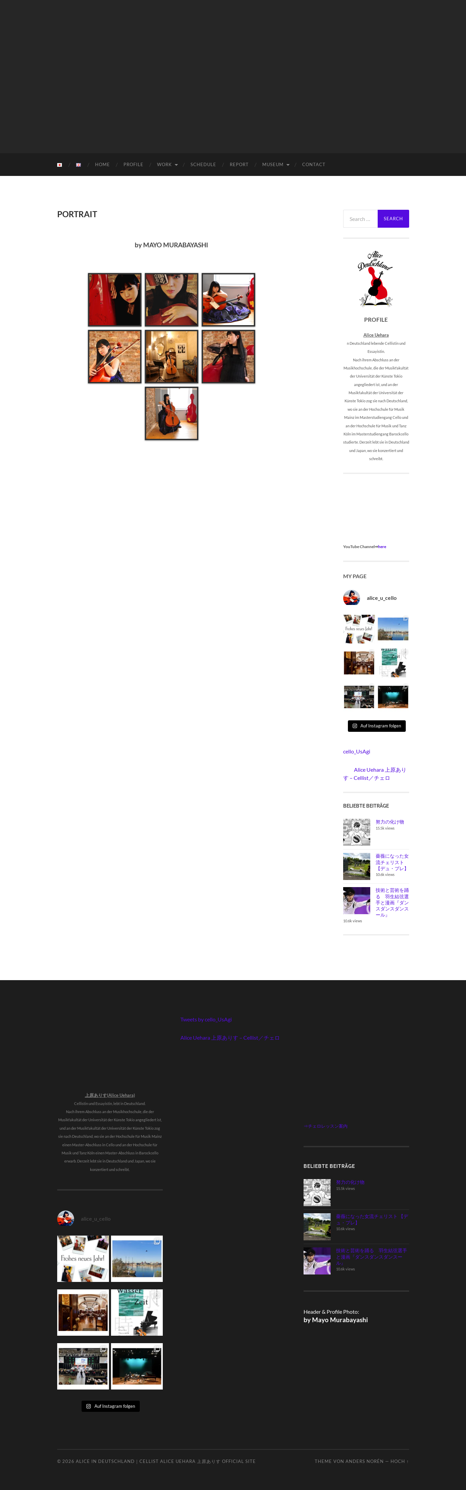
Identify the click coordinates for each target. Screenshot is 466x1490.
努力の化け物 (390, 822)
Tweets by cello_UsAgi (206, 1019)
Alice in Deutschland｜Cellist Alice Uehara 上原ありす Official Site (166, 1461)
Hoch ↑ (400, 1461)
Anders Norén (365, 1461)
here (382, 546)
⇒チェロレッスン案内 (326, 1126)
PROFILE (133, 164)
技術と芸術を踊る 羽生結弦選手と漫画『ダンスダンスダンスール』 (392, 902)
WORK (164, 164)
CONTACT (314, 164)
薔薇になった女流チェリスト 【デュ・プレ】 (392, 862)
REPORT (239, 164)
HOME (102, 164)
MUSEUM (273, 164)
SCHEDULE (203, 164)
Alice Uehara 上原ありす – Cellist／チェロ (230, 1037)
